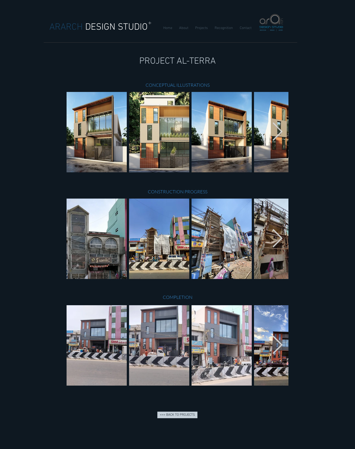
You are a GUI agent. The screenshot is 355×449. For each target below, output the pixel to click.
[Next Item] (277, 132)
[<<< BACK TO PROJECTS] (177, 414)
